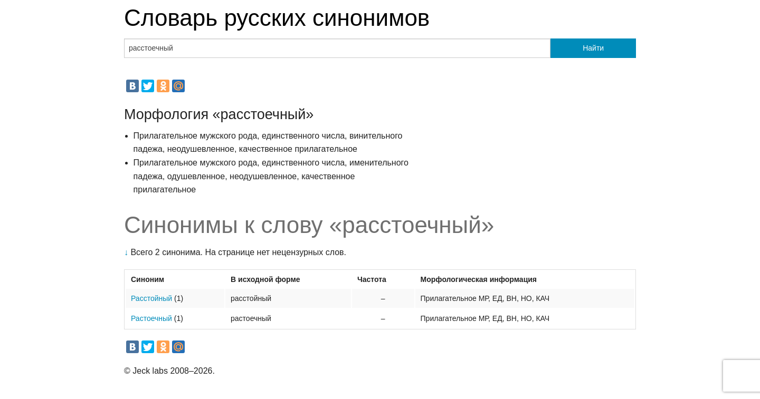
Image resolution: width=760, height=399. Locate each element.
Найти (593, 48)
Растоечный (151, 318)
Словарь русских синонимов (277, 18)
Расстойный (151, 298)
